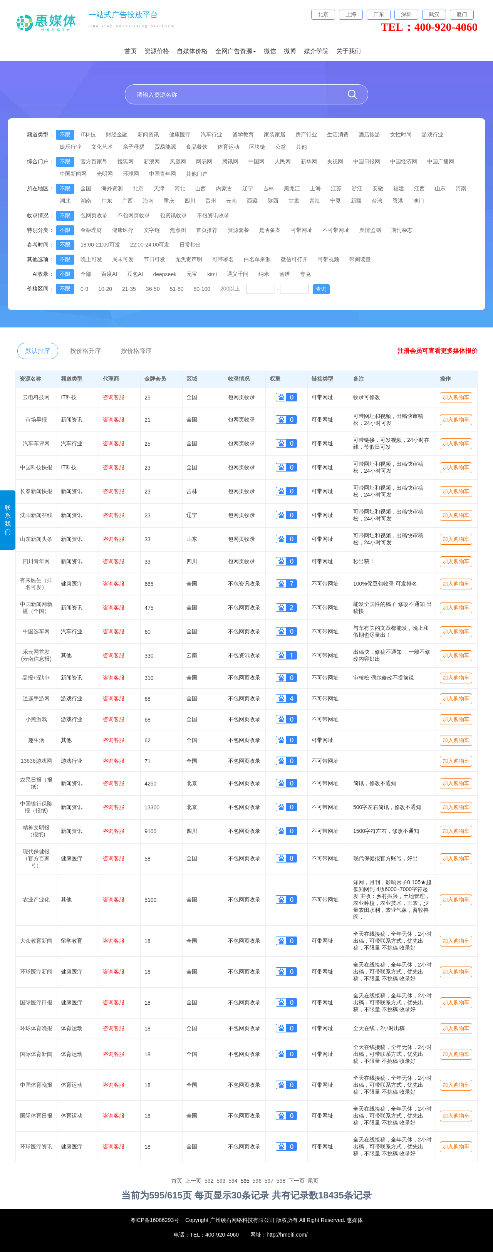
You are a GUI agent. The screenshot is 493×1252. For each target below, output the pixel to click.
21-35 (129, 289)
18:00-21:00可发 (100, 245)
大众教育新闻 (36, 941)
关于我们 (348, 51)
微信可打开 (294, 259)
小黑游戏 (36, 719)
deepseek (164, 274)
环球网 (131, 174)
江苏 (336, 188)
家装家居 (274, 134)
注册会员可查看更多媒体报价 (437, 350)
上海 (315, 188)
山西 (200, 188)
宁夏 (335, 201)
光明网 (105, 174)
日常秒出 (190, 245)
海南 (148, 201)
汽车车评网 (36, 443)
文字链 (152, 230)
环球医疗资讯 (36, 1146)
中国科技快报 (36, 467)
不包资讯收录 (213, 215)
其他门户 (197, 174)
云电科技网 (36, 397)
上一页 (193, 1181)
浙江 (357, 188)
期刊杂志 (402, 230)
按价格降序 (136, 350)
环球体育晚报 (36, 1028)
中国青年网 (162, 174)
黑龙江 (292, 188)
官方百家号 (93, 161)
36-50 (153, 289)
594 (232, 1181)
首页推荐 (207, 230)
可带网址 (301, 230)
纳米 (263, 274)
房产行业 (306, 134)
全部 (85, 274)
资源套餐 (238, 230)
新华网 (309, 161)
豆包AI (135, 274)
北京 (138, 188)
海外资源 (112, 188)
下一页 (296, 1181)
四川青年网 (36, 561)
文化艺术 (102, 147)
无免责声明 (188, 259)
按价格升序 (85, 350)
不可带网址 (335, 230)
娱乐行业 (70, 147)
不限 (65, 134)
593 (220, 1181)
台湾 (377, 201)
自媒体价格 (192, 51)
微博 (290, 51)
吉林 (268, 188)
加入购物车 (456, 397)
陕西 (273, 201)
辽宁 (247, 188)
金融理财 (91, 230)
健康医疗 (180, 134)
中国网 (256, 161)
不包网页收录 (133, 215)
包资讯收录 (173, 215)
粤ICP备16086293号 (154, 1220)
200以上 (230, 288)
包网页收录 (93, 215)
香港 (397, 201)
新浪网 (152, 161)
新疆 (356, 201)
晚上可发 (91, 259)
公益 (280, 147)
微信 (270, 51)
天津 (159, 188)
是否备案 (270, 230)
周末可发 (123, 259)
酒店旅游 (369, 134)
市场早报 (36, 419)
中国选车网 (36, 631)
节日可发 (154, 259)
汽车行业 (211, 134)
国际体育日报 (36, 1116)
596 (257, 1181)
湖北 (65, 201)
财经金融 (116, 134)
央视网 (335, 161)
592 (209, 1181)
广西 (127, 201)
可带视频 (328, 259)
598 (281, 1181)
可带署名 (223, 259)
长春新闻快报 (36, 491)
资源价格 (156, 51)
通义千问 (237, 274)
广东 (106, 201)
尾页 (313, 1181)
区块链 (257, 147)
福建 (398, 188)
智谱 (284, 274)
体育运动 (228, 147)
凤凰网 (178, 161)
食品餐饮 (197, 147)
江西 (419, 188)
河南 (461, 188)
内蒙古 (224, 188)
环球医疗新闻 (36, 971)
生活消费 (338, 134)
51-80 (177, 289)
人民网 (283, 161)
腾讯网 (230, 161)
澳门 (418, 201)
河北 (179, 188)
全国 (85, 188)
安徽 (377, 188)
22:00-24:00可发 (150, 245)
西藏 (252, 201)
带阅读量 (360, 259)
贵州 (210, 201)
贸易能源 (165, 147)
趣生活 (36, 740)
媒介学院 (316, 51)
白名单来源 (257, 259)
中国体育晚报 (36, 1085)
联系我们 (8, 519)
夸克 (305, 274)
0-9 (84, 289)
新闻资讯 (148, 134)
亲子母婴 (133, 147)
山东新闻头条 (36, 539)
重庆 (169, 201)
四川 (189, 201)
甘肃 (293, 201)
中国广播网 (440, 161)
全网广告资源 (235, 51)
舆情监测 (370, 230)
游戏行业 (432, 134)
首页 (130, 51)
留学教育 (243, 134)
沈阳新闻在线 (36, 515)
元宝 (191, 274)
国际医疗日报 (36, 1002)
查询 (321, 289)
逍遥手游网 (36, 698)
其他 (301, 147)
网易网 (204, 161)
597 (269, 1181)
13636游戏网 (36, 761)
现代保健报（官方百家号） (36, 858)
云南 (231, 201)
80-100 (201, 289)
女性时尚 (401, 134)
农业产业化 (36, 899)
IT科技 (88, 134)
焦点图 (178, 230)
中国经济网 (403, 161)
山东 (440, 188)
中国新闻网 (73, 174)
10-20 (105, 289)
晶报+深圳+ (36, 678)
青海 (314, 201)
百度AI (109, 274)
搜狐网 (125, 161)
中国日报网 (366, 161)
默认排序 (37, 350)
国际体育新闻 (36, 1054)
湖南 (85, 201)
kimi (212, 274)
